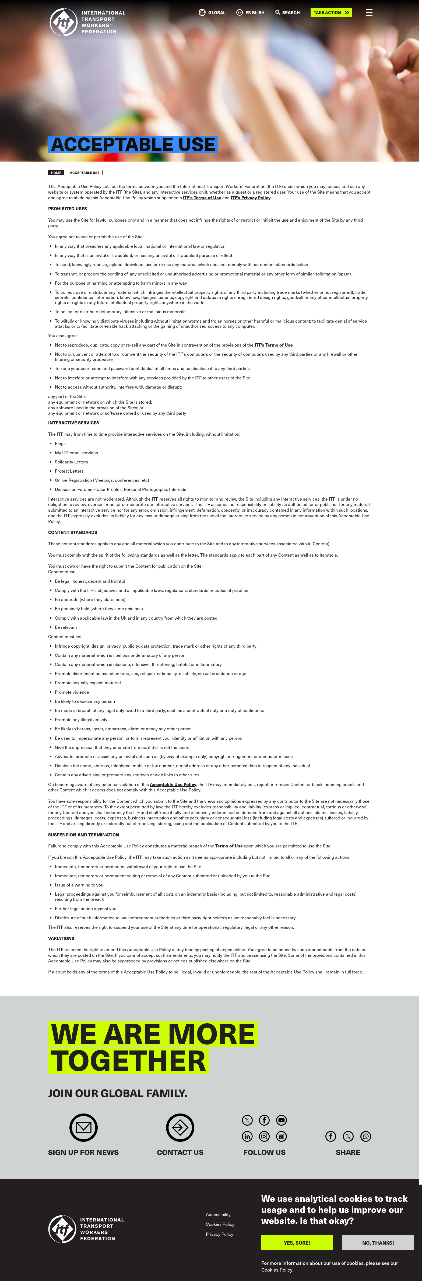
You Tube (281, 1120)
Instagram (264, 1136)
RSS (281, 1136)
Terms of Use (229, 845)
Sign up (83, 1130)
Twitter (247, 1120)
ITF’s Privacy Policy (250, 197)
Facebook (264, 1120)
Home (56, 172)
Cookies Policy (220, 1224)
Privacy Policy (219, 1234)
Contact (180, 1130)
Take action (327, 12)
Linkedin (247, 1136)
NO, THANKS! (378, 1247)
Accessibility (218, 1214)
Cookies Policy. (277, 1273)
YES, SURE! (297, 1247)
